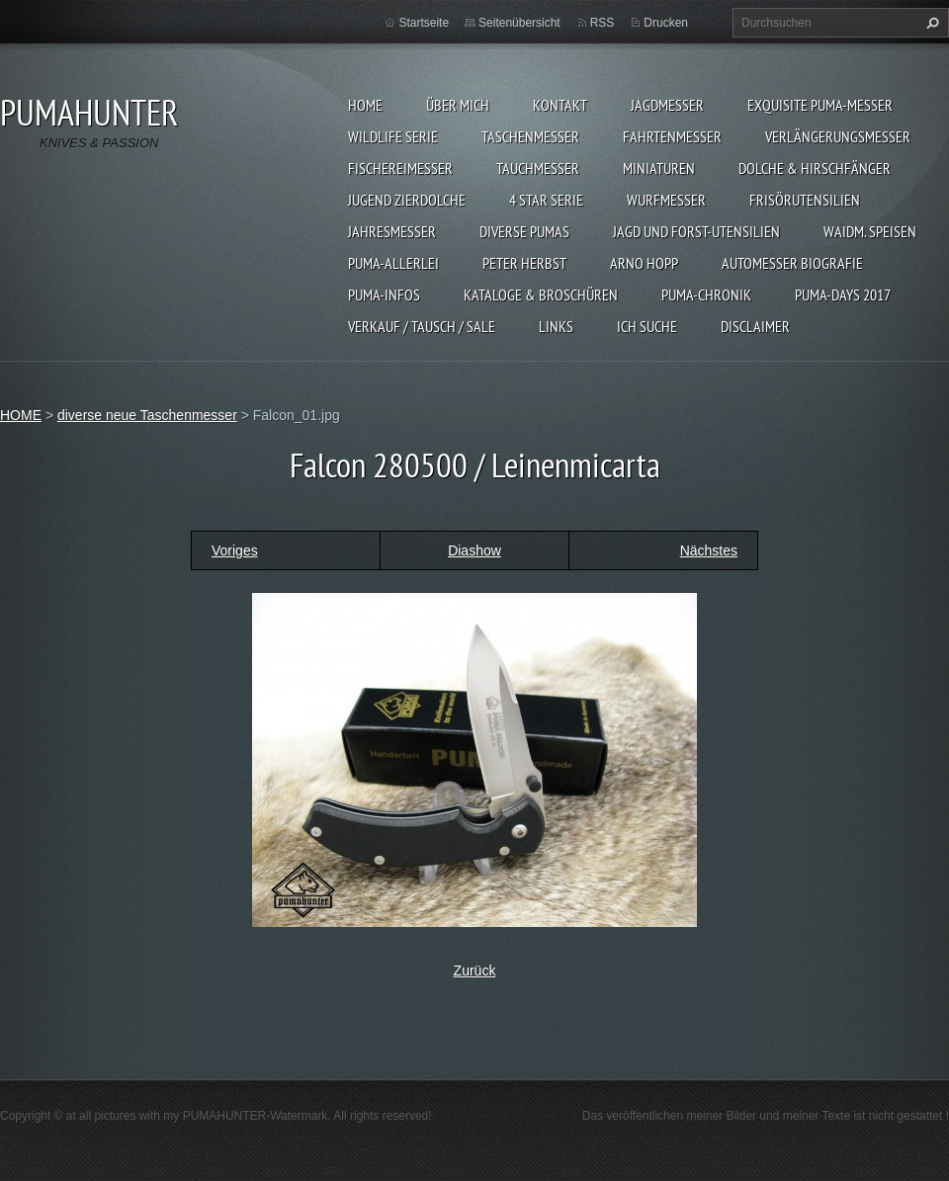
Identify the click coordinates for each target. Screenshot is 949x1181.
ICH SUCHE (647, 326)
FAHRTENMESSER (672, 136)
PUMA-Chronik (706, 294)
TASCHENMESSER (530, 136)
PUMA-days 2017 (843, 294)
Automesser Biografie (792, 263)
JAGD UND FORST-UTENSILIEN (696, 231)
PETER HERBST (524, 263)
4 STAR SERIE (546, 200)
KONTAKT (560, 105)
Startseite (423, 23)
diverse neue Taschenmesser (147, 415)
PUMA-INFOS (384, 294)
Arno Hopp (644, 263)
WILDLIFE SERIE (393, 136)
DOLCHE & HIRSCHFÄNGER (814, 168)
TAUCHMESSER (537, 168)
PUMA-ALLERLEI (393, 263)
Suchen (930, 23)
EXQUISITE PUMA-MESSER (820, 105)
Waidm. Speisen (869, 231)
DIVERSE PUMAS (524, 231)
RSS (602, 23)
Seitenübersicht (519, 23)
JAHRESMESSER (392, 231)
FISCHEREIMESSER (400, 168)
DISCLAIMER (755, 326)
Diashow (474, 550)
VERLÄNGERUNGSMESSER (837, 136)
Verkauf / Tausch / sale (421, 326)
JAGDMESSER (667, 105)
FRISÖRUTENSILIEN (804, 200)
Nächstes (708, 550)
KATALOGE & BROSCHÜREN (541, 294)
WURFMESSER (666, 200)
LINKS (556, 326)
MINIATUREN (659, 168)
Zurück (475, 970)
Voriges (235, 550)
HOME (365, 105)
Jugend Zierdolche (407, 200)
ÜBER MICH (457, 105)
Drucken (666, 23)
